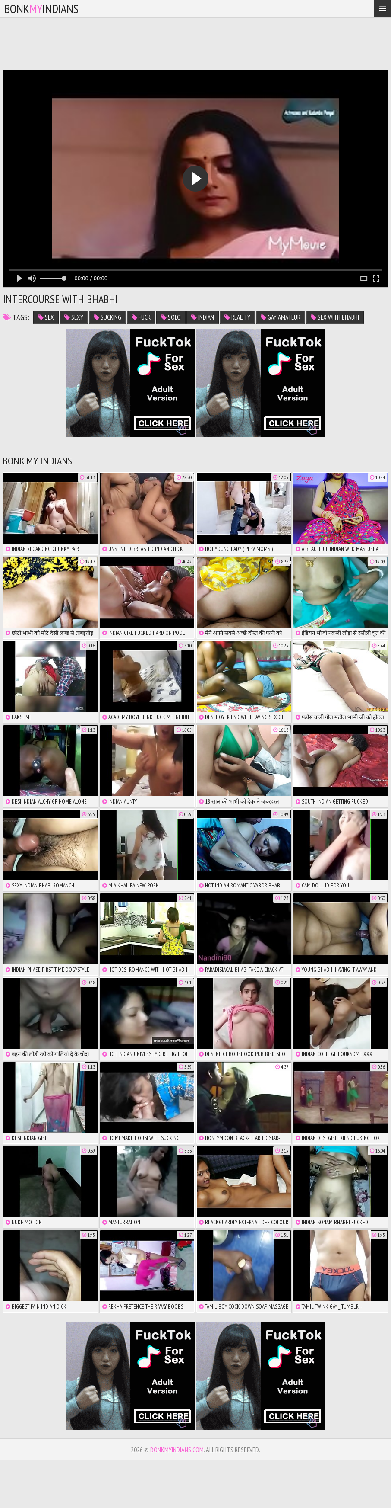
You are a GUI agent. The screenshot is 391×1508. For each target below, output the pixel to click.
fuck (141, 317)
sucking (107, 317)
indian (202, 317)
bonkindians (41, 8)
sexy (73, 317)
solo (171, 317)
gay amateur (280, 317)
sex (46, 317)
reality (237, 317)
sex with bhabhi (335, 317)
